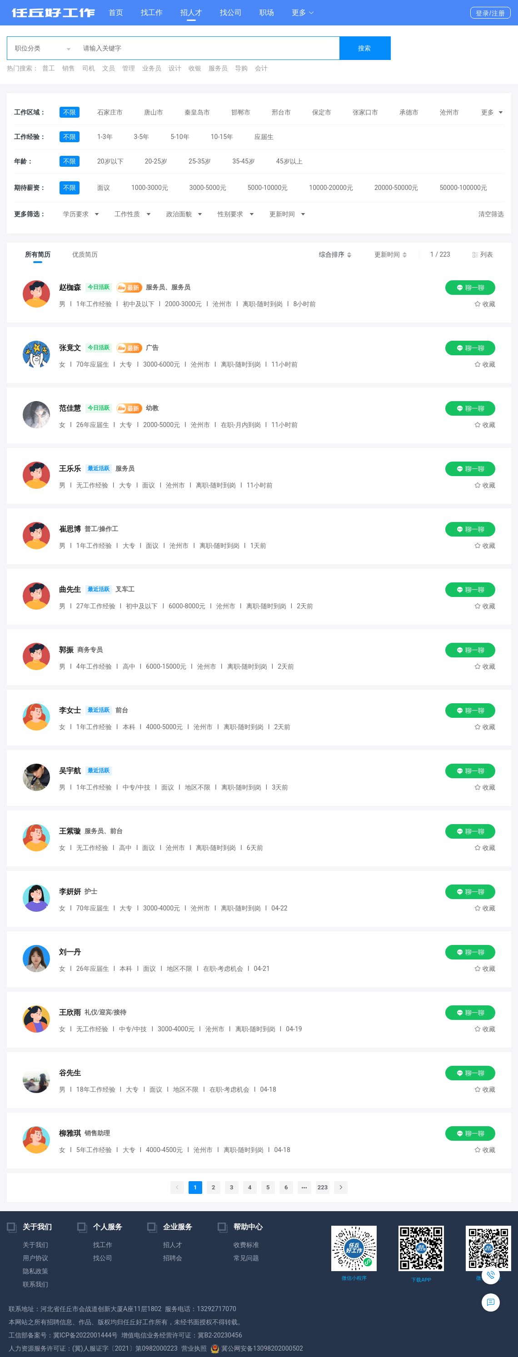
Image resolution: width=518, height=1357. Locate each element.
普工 (48, 68)
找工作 (152, 12)
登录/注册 (490, 13)
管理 (128, 68)
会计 (261, 68)
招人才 (191, 12)
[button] (303, 12)
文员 (108, 68)
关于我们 (35, 1244)
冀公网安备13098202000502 (256, 1348)
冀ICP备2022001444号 (85, 1335)
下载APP (421, 1280)
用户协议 (35, 1258)
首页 (116, 12)
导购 (241, 68)
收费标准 (246, 1244)
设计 (175, 68)
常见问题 (246, 1258)
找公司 (231, 12)
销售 (68, 68)
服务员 (218, 68)
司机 (88, 68)
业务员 (151, 68)
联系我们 (35, 1284)
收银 (195, 68)
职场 (266, 12)
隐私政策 (35, 1271)
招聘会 (172, 1258)
